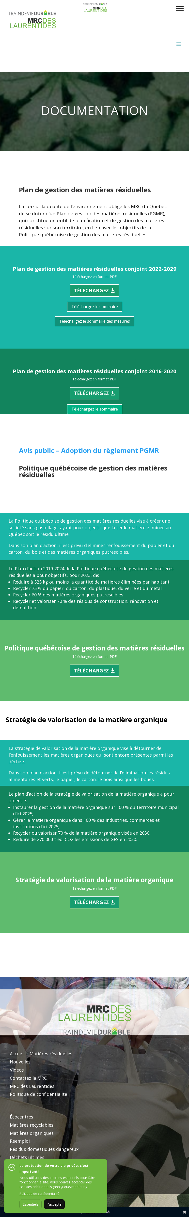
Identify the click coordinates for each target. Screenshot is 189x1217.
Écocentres (21, 1117)
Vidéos (17, 1070)
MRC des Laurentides (32, 1086)
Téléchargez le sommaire (94, 306)
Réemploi (20, 1141)
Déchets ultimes (27, 1157)
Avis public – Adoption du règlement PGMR (90, 450)
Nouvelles (20, 1062)
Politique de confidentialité (39, 1193)
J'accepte (54, 1204)
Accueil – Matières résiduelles (41, 1054)
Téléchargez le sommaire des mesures (94, 321)
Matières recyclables (31, 1125)
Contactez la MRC (28, 1078)
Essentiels (30, 1204)
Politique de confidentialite (38, 1094)
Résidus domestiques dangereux (44, 1149)
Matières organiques (32, 1133)
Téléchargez (91, 290)
